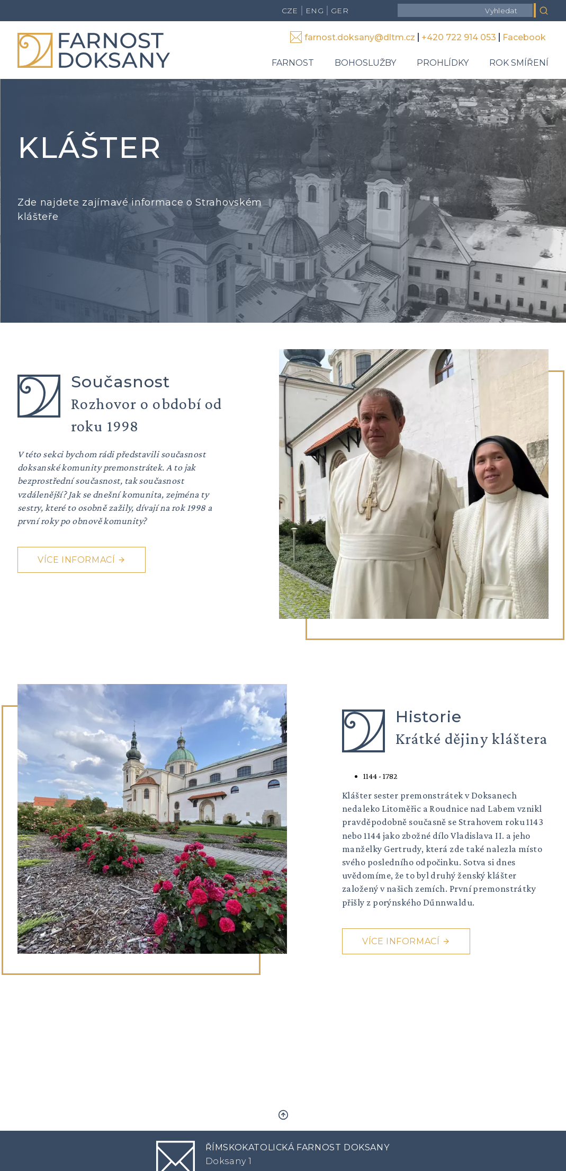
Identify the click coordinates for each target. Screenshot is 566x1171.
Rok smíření (519, 63)
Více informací (76, 560)
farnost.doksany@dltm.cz (359, 37)
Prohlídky (443, 63)
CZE (290, 10)
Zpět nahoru (283, 1115)
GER (339, 10)
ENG (315, 10)
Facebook (524, 37)
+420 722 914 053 (458, 37)
